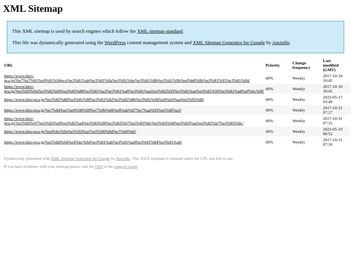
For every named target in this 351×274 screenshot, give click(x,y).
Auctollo (281, 42)
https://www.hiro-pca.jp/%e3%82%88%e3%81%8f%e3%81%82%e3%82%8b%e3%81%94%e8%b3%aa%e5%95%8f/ (104, 99)
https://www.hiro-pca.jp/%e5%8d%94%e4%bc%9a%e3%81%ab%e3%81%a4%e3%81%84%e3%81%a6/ (93, 142)
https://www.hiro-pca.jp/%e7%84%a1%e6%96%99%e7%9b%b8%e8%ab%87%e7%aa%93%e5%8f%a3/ (92, 110)
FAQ (99, 166)
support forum (126, 166)
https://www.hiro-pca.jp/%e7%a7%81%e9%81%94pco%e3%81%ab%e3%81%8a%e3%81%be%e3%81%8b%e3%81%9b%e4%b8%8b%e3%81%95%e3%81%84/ (127, 78)
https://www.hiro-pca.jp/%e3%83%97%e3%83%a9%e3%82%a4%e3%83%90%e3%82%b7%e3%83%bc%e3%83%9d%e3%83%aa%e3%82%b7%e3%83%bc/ (124, 120)
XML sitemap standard (160, 31)
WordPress (115, 42)
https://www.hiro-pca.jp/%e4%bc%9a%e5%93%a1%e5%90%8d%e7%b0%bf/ (70, 131)
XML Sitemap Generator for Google (229, 42)
